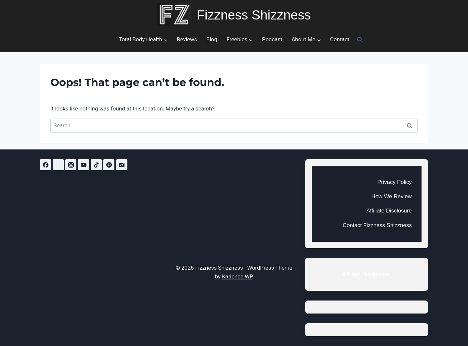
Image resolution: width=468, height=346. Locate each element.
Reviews (187, 39)
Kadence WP (237, 276)
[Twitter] (58, 164)
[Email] (121, 164)
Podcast (272, 39)
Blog (211, 39)
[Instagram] (70, 164)
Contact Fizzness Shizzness (377, 225)
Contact (339, 39)
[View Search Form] (360, 39)
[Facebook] (45, 164)
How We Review (391, 196)
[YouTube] (83, 164)
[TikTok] (96, 164)
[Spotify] (108, 164)
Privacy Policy (394, 182)
